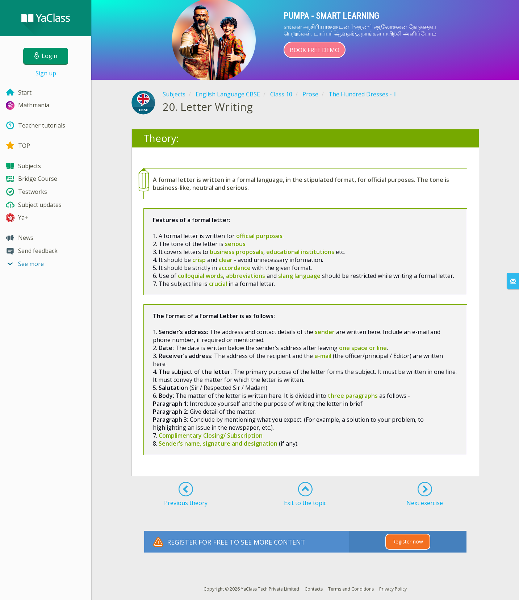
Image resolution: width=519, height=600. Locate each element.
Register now (407, 541)
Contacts (314, 589)
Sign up (45, 73)
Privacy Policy (393, 589)
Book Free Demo (314, 50)
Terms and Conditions (351, 589)
